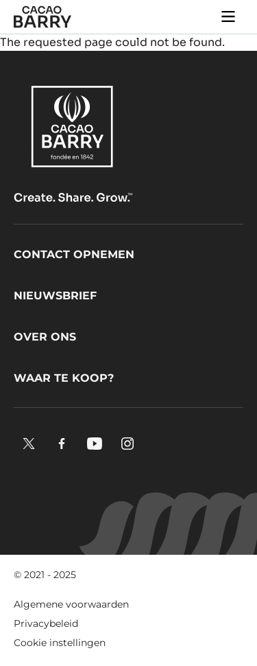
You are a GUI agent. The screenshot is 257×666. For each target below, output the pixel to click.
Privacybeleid (46, 623)
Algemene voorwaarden (71, 604)
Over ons (45, 336)
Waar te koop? (64, 377)
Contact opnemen (74, 254)
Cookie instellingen (60, 642)
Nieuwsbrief (55, 295)
